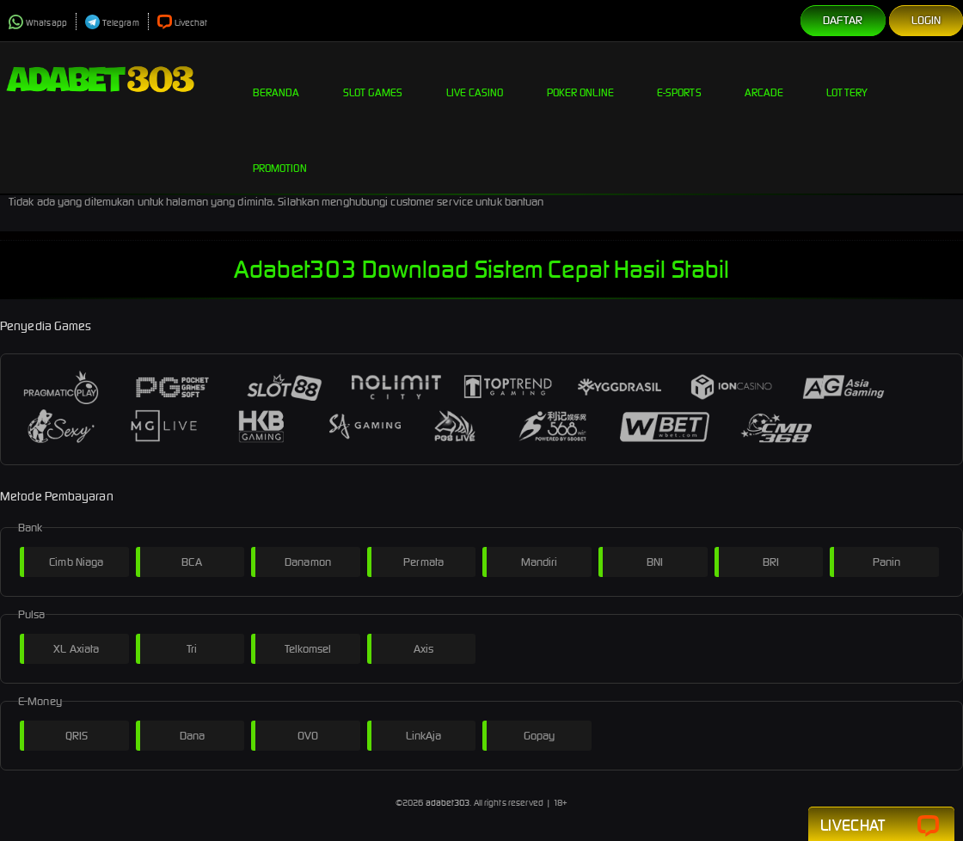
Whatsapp (38, 22)
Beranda (276, 79)
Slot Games (373, 79)
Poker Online (580, 79)
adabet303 (448, 802)
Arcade (764, 79)
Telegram (112, 22)
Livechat (182, 22)
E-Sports (679, 79)
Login (926, 20)
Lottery (847, 79)
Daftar (843, 20)
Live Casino (475, 79)
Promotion (280, 155)
